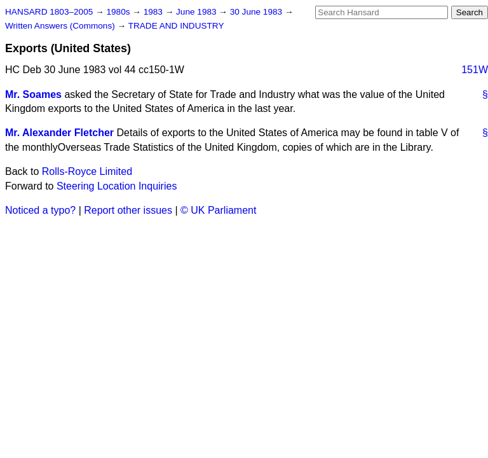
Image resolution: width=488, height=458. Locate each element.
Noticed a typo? (40, 210)
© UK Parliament (218, 210)
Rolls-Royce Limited (87, 171)
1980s (119, 12)
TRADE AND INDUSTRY (176, 26)
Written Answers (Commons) (61, 26)
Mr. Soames (33, 94)
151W (474, 69)
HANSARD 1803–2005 (49, 12)
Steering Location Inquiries (117, 186)
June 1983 (197, 12)
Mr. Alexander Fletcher (59, 132)
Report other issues (128, 210)
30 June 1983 (257, 12)
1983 (154, 12)
